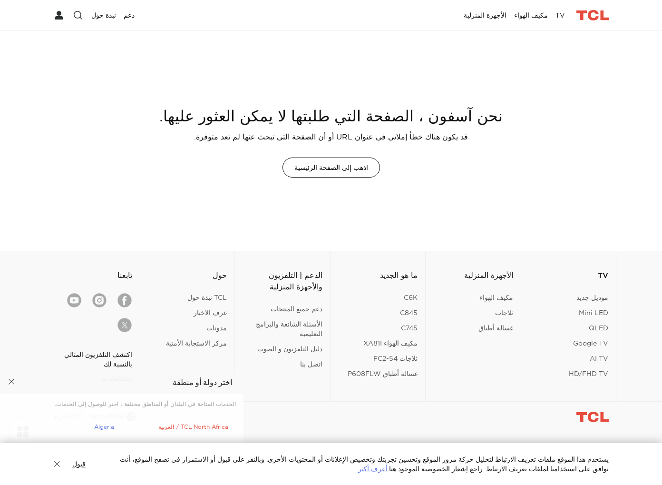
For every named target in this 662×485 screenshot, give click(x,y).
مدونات (216, 328)
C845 (409, 312)
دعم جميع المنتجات (296, 309)
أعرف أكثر (373, 469)
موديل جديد (592, 297)
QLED (598, 328)
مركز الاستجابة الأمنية (196, 343)
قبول (79, 464)
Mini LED (593, 312)
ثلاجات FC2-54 (395, 358)
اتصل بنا (311, 364)
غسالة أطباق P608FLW (383, 373)
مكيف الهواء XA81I (390, 343)
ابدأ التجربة (117, 377)
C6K (411, 297)
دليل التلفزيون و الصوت (289, 349)
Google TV (590, 343)
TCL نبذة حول (207, 297)
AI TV (599, 358)
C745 (409, 328)
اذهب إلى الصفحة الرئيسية (331, 167)
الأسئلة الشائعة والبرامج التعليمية (289, 329)
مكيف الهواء (496, 297)
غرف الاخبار (210, 312)
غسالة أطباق (495, 328)
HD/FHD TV (588, 373)
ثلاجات (504, 312)
